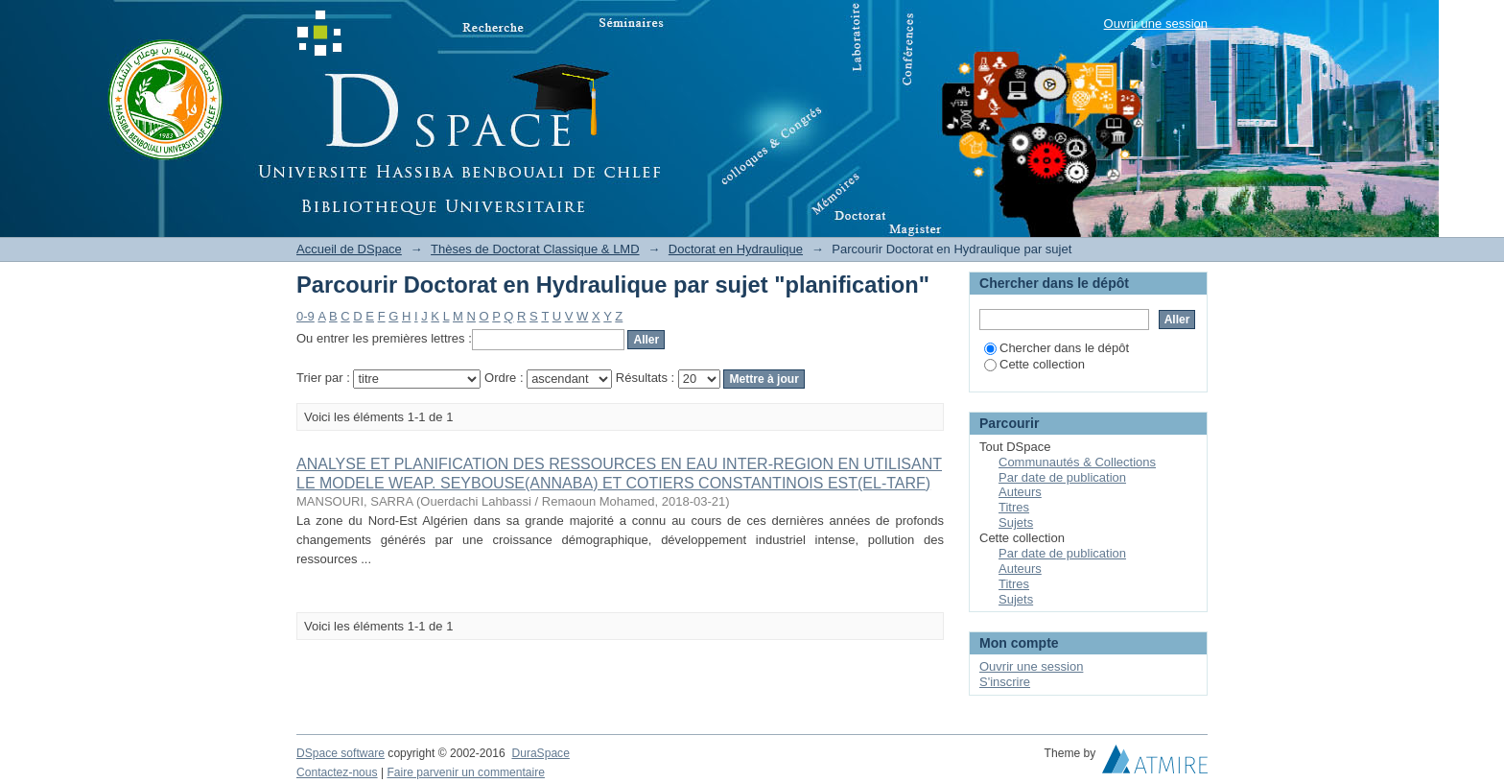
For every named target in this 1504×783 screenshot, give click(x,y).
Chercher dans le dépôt (1056, 348)
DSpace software (340, 753)
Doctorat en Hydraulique (736, 249)
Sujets (1016, 522)
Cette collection (1034, 364)
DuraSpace (540, 753)
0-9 (305, 316)
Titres (1014, 507)
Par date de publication (1062, 477)
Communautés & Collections (1077, 462)
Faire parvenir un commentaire (465, 772)
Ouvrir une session (1156, 23)
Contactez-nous (337, 772)
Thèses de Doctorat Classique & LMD (535, 249)
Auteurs (1020, 492)
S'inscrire (1004, 682)
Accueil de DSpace (349, 249)
